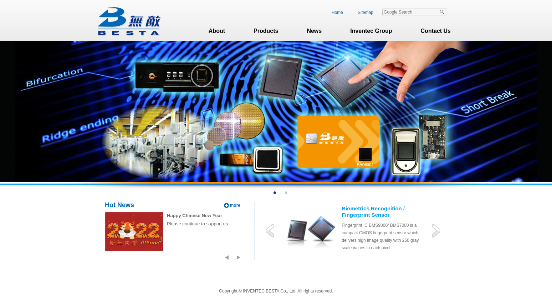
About (217, 31)
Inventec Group (371, 31)
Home (337, 12)
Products (266, 31)
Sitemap (365, 12)
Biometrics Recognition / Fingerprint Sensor (373, 211)
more (235, 205)
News (314, 31)
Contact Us (436, 31)
